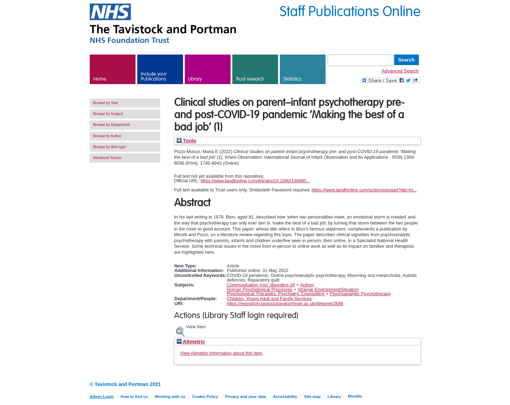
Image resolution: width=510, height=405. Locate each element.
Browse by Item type (109, 147)
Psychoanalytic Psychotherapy (360, 293)
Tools (186, 141)
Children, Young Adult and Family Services (269, 298)
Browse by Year (105, 103)
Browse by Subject (108, 114)
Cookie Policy (205, 396)
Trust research (250, 79)
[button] (180, 331)
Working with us (170, 396)
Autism (307, 284)
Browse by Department (111, 125)
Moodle (355, 396)
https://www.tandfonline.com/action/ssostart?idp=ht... (363, 189)
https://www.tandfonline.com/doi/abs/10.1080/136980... (255, 180)
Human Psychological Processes (259, 289)
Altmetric (191, 341)
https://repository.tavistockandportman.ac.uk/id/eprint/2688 (285, 303)
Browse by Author (107, 136)
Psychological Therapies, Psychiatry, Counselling (276, 293)
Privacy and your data (245, 396)
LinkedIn (403, 384)
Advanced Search (400, 71)
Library (195, 79)
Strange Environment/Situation (328, 289)
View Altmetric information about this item (221, 353)
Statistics (292, 79)
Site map (312, 396)
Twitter (416, 384)
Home (99, 79)
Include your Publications (153, 76)
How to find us (134, 396)
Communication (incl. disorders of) (261, 284)
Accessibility (285, 396)
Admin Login (102, 396)
